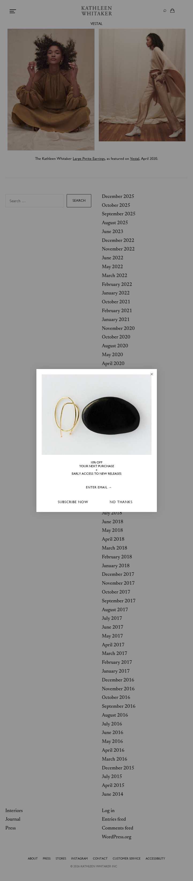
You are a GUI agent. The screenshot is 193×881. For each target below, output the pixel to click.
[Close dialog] (151, 374)
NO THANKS (121, 502)
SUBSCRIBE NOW (73, 502)
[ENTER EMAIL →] (99, 488)
